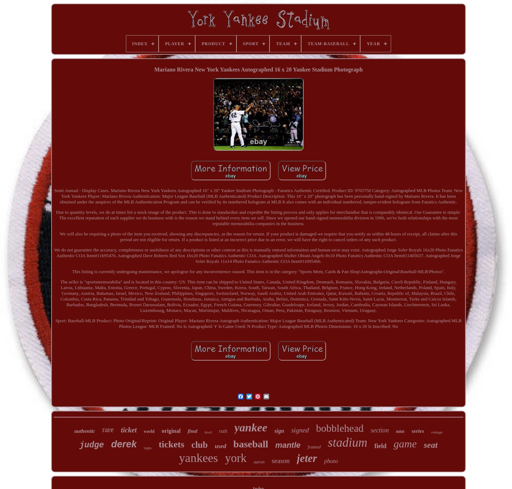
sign (279, 431)
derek (124, 444)
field (380, 446)
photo (331, 461)
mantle (287, 445)
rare (108, 429)
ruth (223, 431)
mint (400, 431)
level (208, 432)
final (192, 431)
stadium (347, 443)
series (418, 431)
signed (300, 430)
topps (147, 448)
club (199, 445)
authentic (84, 431)
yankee (250, 427)
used (220, 446)
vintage (437, 432)
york (236, 458)
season (281, 460)
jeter (307, 458)
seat (431, 445)
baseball (250, 444)
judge (91, 445)
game (405, 444)
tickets (171, 444)
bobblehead (340, 428)
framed (314, 447)
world (149, 431)
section (380, 430)
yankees (198, 457)
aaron (259, 461)
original (171, 431)
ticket (129, 430)
